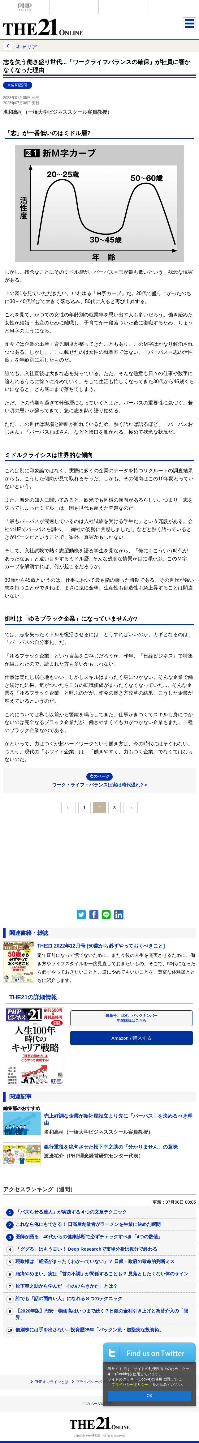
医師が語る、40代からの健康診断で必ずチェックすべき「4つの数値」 (88, 1236)
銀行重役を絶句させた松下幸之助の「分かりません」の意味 (111, 1147)
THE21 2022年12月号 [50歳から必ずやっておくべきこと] (101, 945)
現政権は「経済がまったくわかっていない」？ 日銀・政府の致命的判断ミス (95, 1261)
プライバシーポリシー (130, 1384)
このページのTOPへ (99, 1404)
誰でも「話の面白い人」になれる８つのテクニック (68, 1298)
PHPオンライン (25, 7)
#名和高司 (18, 85)
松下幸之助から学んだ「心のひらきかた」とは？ (66, 1286)
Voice (74, 7)
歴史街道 (172, 7)
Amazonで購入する (131, 1038)
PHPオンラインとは (51, 1382)
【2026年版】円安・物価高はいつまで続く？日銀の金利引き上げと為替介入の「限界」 (101, 1314)
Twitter (81, 914)
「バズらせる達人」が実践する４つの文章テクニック (71, 1211)
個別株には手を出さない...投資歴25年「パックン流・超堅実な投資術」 (89, 1329)
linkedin (120, 914)
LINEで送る (106, 914)
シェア (93, 914)
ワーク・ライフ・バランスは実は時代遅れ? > (99, 780)
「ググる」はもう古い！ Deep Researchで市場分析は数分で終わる (86, 1249)
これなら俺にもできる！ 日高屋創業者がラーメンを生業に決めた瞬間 (88, 1224)
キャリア (20, 45)
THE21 (123, 7)
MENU (189, 23)
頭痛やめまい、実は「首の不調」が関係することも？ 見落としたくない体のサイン (101, 1273)
